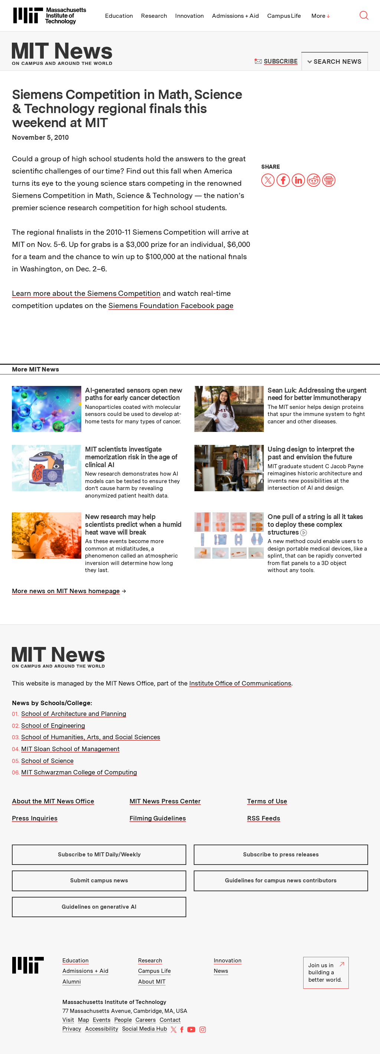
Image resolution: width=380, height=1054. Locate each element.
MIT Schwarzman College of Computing (79, 772)
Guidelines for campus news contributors (281, 880)
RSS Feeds (263, 818)
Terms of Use (267, 801)
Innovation (189, 15)
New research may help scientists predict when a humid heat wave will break (133, 524)
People (123, 1020)
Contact (170, 1020)
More (320, 15)
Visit (68, 1020)
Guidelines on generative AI (99, 906)
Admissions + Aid (235, 15)
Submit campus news (99, 880)
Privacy (71, 1028)
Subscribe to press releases (281, 854)
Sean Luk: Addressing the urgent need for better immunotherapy (317, 394)
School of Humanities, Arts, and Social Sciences (90, 737)
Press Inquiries (35, 818)
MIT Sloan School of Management (70, 749)
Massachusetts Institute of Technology (114, 1002)
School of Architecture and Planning (73, 713)
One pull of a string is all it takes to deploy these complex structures (315, 524)
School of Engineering (53, 725)
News (221, 971)
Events (102, 1020)
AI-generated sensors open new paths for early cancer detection (133, 394)
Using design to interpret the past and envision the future (311, 453)
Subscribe (281, 61)
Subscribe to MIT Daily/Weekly (99, 854)
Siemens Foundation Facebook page (170, 305)
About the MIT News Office (53, 801)
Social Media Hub (144, 1028)
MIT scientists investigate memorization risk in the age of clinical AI (131, 456)
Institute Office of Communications (240, 683)
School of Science (47, 760)
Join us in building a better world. (326, 972)
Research (154, 15)
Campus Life (284, 15)
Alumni (71, 981)
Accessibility (101, 1028)
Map (83, 1020)
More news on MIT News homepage (66, 591)
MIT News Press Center (165, 801)
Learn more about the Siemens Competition (86, 293)
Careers (145, 1020)
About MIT (152, 981)
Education (119, 15)
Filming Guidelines (158, 818)
